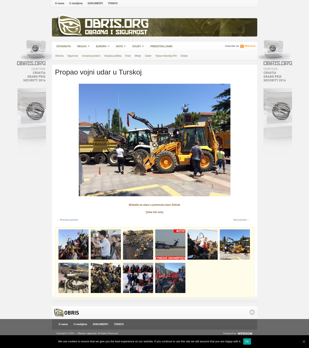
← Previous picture (67, 219)
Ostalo (184, 55)
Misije (138, 55)
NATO (119, 46)
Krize (128, 55)
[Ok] (304, 341)
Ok (247, 341)
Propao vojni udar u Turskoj (98, 72)
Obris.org (117, 24)
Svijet (136, 46)
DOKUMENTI (95, 3)
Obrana (59, 55)
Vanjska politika (113, 55)
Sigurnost (72, 55)
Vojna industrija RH (166, 55)
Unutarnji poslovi (91, 55)
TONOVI (113, 3)
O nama (59, 3)
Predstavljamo (161, 46)
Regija (82, 46)
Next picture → (242, 219)
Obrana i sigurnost (116, 33)
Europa (101, 46)
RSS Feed (249, 46)
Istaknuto (64, 46)
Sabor (148, 55)
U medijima (76, 3)
